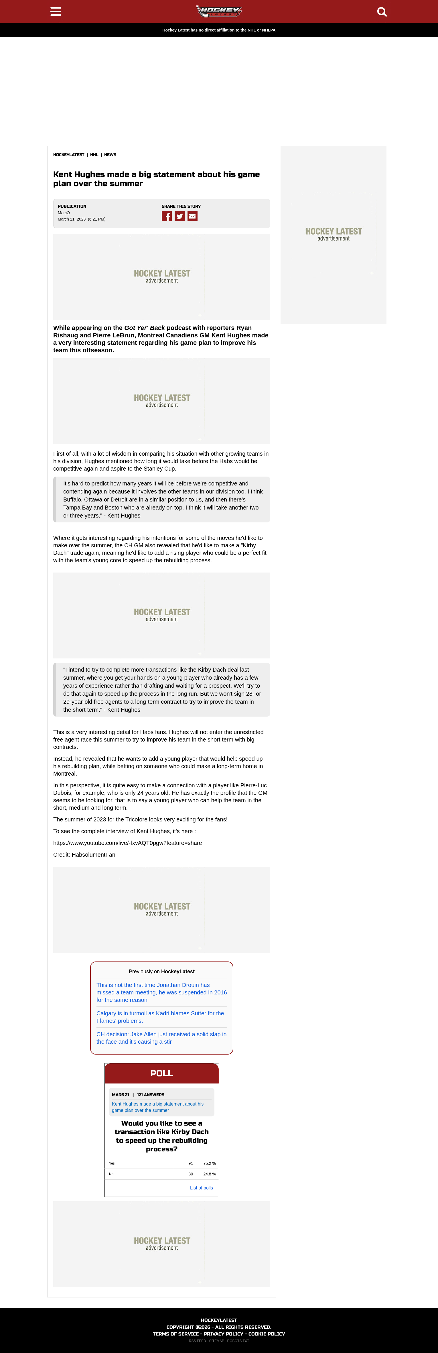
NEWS (110, 154)
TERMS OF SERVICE (176, 1334)
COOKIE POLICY (266, 1334)
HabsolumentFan (93, 854)
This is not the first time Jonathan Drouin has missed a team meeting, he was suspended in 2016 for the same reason (161, 992)
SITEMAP (216, 1341)
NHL (94, 154)
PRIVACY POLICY (223, 1334)
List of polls (201, 1187)
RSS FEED (197, 1341)
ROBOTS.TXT (238, 1341)
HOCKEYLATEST (68, 154)
